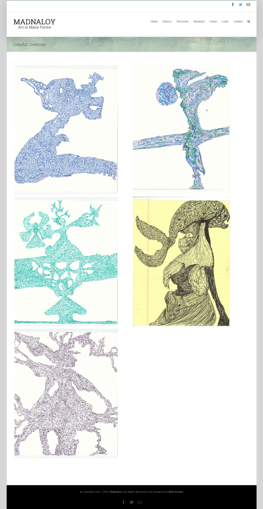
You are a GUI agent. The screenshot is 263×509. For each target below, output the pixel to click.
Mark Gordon (175, 491)
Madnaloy (116, 491)
